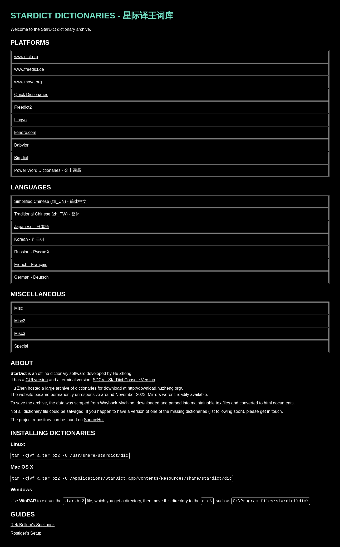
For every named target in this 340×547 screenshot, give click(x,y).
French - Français (30, 264)
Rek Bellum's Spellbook (33, 525)
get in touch (271, 411)
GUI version (37, 380)
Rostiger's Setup (26, 533)
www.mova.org (28, 82)
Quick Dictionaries (31, 94)
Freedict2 (23, 107)
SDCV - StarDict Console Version (124, 380)
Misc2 (19, 321)
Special (21, 346)
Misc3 (19, 333)
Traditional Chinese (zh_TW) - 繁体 (47, 214)
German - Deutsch (31, 277)
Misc (18, 308)
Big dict (21, 157)
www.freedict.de (29, 69)
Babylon (21, 145)
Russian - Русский (31, 252)
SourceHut (94, 420)
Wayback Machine (117, 403)
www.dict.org (26, 56)
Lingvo (20, 120)
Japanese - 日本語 (31, 226)
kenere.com (25, 132)
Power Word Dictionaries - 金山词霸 (47, 170)
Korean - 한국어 (29, 239)
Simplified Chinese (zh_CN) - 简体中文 (50, 201)
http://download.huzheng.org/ (155, 388)
